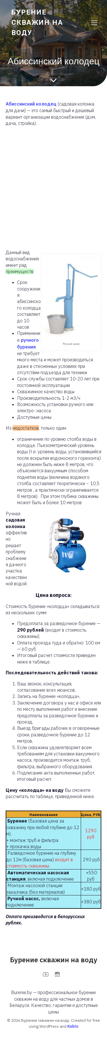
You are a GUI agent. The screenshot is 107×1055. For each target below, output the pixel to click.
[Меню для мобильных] (94, 22)
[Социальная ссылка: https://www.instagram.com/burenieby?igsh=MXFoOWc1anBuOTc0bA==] (59, 974)
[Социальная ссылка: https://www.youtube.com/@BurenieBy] (48, 974)
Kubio (72, 1026)
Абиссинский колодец (31, 104)
